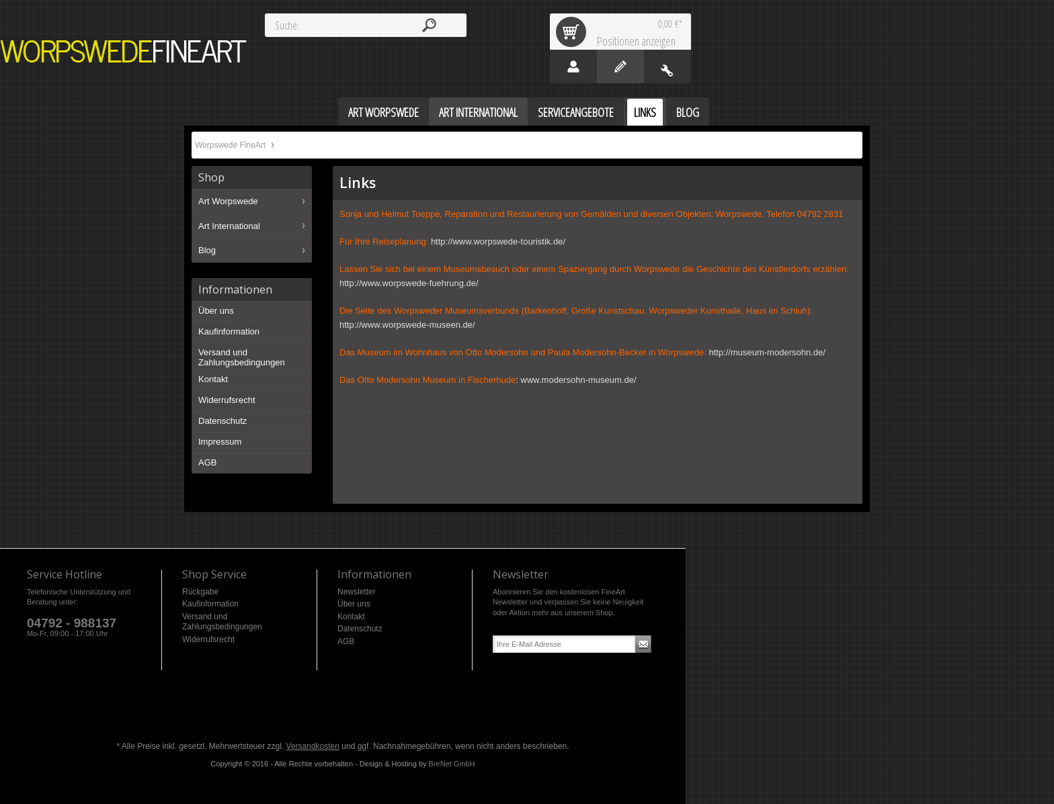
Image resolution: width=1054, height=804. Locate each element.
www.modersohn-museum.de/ (579, 380)
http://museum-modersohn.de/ (766, 352)
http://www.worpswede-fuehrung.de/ (409, 283)
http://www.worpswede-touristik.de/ (498, 241)
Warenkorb (573, 31)
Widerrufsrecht (226, 400)
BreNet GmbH (452, 764)
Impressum (219, 442)
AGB (207, 462)
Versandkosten (312, 746)
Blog (207, 250)
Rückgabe (200, 591)
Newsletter (356, 591)
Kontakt (213, 379)
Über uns (216, 311)
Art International (229, 226)
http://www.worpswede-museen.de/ (407, 325)
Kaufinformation (228, 331)
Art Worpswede (228, 201)
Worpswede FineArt (123, 51)
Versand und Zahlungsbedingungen (241, 357)
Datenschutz (222, 421)
